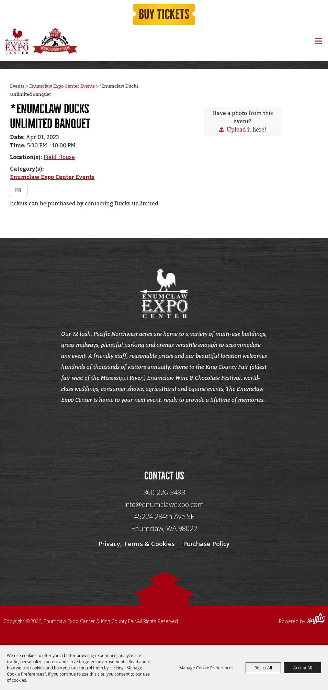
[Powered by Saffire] (316, 619)
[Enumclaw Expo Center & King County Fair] (16, 41)
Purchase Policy (206, 544)
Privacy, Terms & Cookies (137, 544)
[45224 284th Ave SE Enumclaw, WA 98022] (164, 522)
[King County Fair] (55, 41)
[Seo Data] (164, 430)
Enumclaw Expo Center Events (62, 86)
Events (17, 86)
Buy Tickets (164, 14)
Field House (59, 157)
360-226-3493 (164, 492)
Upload (236, 129)
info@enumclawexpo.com (164, 504)
